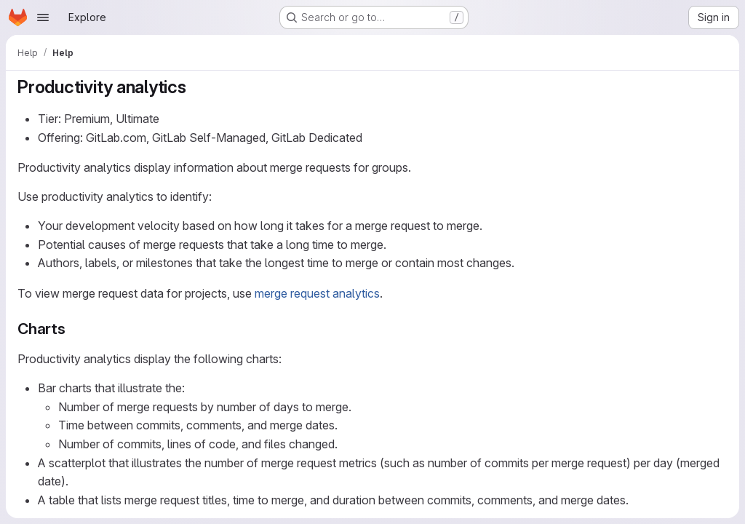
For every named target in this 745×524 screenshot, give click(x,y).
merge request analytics (317, 293)
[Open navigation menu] (43, 17)
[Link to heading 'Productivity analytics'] (195, 87)
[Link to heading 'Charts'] (73, 328)
